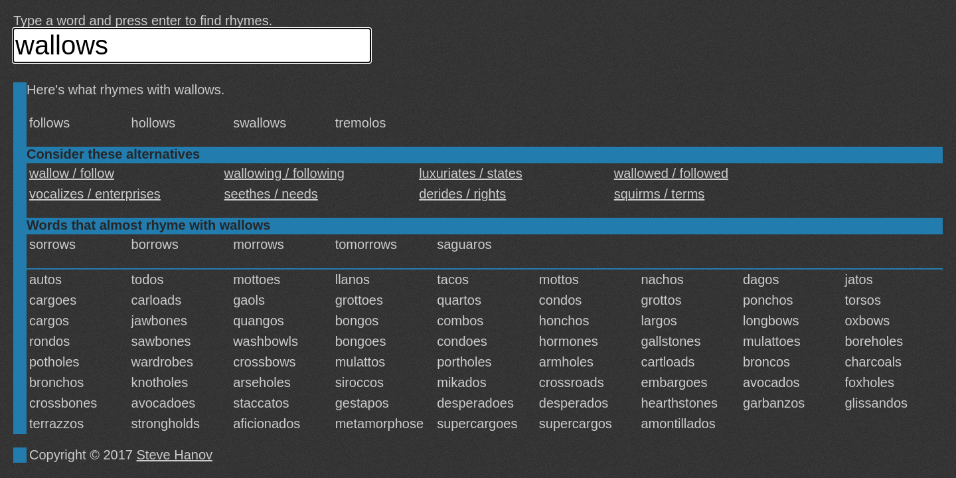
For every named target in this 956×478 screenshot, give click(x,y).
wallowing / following (284, 173)
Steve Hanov (175, 454)
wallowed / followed (671, 173)
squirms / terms (659, 194)
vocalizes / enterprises (95, 194)
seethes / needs (271, 194)
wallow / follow (71, 173)
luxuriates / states (470, 173)
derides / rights (462, 194)
